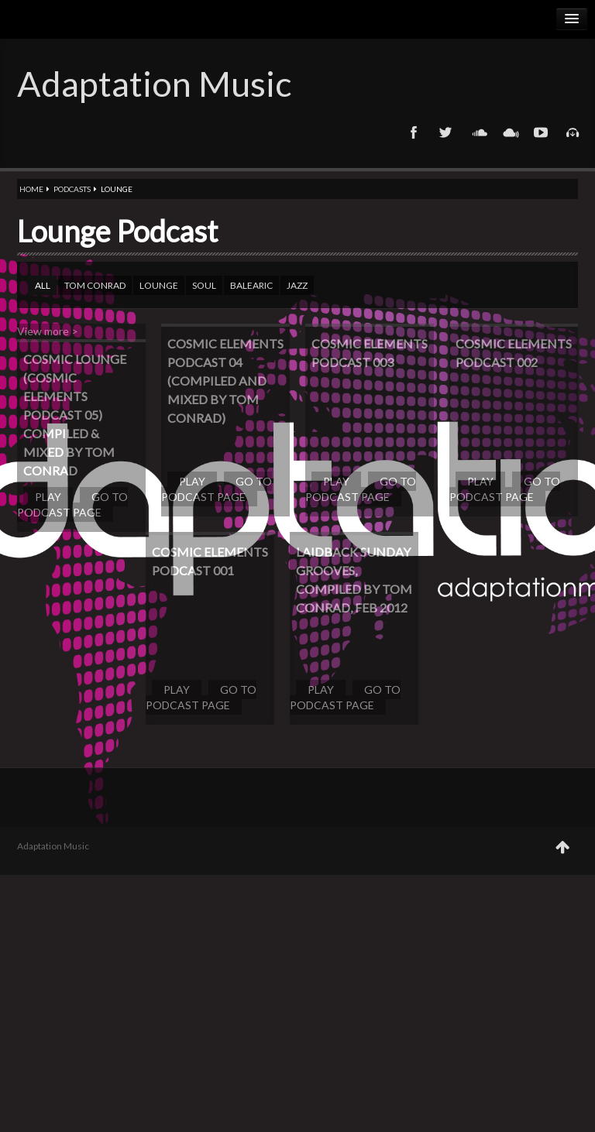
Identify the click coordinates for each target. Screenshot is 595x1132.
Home (31, 189)
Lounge (158, 285)
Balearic (251, 285)
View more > (47, 331)
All (42, 285)
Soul (204, 285)
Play (48, 496)
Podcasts (72, 189)
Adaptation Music (154, 84)
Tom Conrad (95, 285)
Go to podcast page (72, 504)
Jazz (297, 285)
